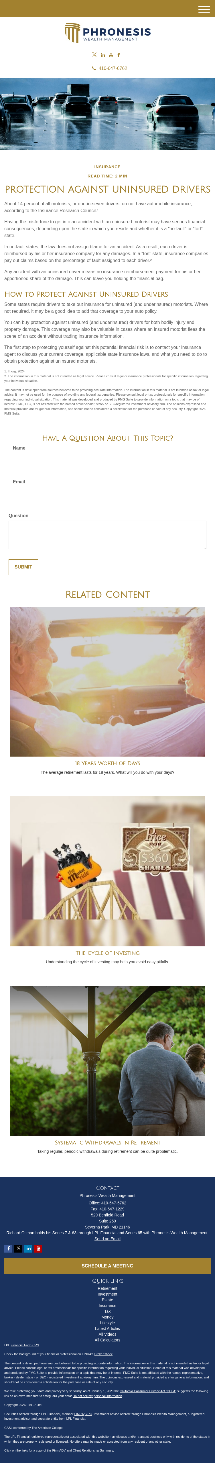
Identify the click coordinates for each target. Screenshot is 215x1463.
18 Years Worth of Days (107, 763)
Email (19, 481)
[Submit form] (23, 567)
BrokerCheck (103, 1354)
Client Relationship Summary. (93, 1450)
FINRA (79, 1414)
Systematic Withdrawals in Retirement (107, 1143)
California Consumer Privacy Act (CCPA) (148, 1391)
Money (107, 1317)
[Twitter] (94, 55)
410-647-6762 (107, 68)
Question (18, 515)
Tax (107, 1311)
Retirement (107, 1288)
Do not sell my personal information (97, 1396)
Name (19, 448)
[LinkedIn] (103, 55)
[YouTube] (111, 55)
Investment (107, 1294)
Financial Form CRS (25, 1345)
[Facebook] (118, 55)
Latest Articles (107, 1328)
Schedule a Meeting (107, 1265)
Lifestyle (107, 1323)
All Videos (107, 1334)
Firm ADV (59, 1450)
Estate (107, 1300)
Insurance (107, 1305)
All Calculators (107, 1340)
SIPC (88, 1414)
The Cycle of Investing (108, 953)
